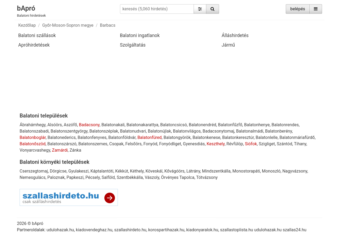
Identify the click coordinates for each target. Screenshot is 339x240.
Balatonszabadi (34, 131)
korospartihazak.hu (166, 229)
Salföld (108, 177)
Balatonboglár (33, 137)
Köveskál (153, 171)
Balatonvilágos (187, 131)
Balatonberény (278, 131)
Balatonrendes (285, 124)
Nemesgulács (33, 177)
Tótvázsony (207, 177)
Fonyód (150, 143)
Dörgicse (58, 171)
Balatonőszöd (33, 143)
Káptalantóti (102, 171)
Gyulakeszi (78, 171)
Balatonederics (62, 137)
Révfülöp (234, 143)
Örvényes (170, 177)
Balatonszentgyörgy (69, 131)
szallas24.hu (294, 229)
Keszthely (216, 143)
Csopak (116, 143)
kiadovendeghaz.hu (94, 229)
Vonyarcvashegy (35, 150)
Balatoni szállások (37, 35)
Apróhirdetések (34, 45)
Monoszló (271, 171)
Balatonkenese (206, 137)
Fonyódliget (170, 143)
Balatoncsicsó (173, 124)
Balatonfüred (149, 137)
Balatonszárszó (62, 143)
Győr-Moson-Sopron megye (67, 25)
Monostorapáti (246, 171)
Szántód (284, 143)
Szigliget (267, 143)
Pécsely (92, 177)
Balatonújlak (159, 131)
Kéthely (137, 171)
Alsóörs (54, 124)
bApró (26, 8)
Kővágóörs (174, 171)
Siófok (251, 143)
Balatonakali (113, 124)
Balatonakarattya (142, 124)
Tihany (300, 143)
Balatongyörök (176, 137)
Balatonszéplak (104, 131)
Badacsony (89, 124)
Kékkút (121, 171)
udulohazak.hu (60, 229)
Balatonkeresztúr (238, 137)
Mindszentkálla (216, 171)
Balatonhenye (257, 124)
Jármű (228, 45)
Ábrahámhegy (33, 124)
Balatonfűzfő (230, 124)
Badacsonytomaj (218, 131)
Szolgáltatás (133, 45)
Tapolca (186, 177)
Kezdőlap (27, 25)
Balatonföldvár (122, 137)
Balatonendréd (202, 124)
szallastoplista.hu (236, 229)
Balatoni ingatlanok (140, 35)
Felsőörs (133, 143)
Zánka (75, 150)
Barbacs (107, 25)
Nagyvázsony (294, 171)
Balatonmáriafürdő (297, 137)
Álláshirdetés (235, 35)
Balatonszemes (93, 143)
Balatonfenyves (92, 137)
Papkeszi (74, 177)
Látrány (193, 171)
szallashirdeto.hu (130, 229)
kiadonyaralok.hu (202, 229)
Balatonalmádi (249, 131)
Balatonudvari (133, 131)
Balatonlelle (267, 137)
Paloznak (56, 177)
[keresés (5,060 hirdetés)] (157, 9)
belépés (297, 8)
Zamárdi (60, 150)
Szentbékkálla (130, 177)
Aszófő (70, 124)
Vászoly (152, 177)
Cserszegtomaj (34, 171)
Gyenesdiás (194, 143)
